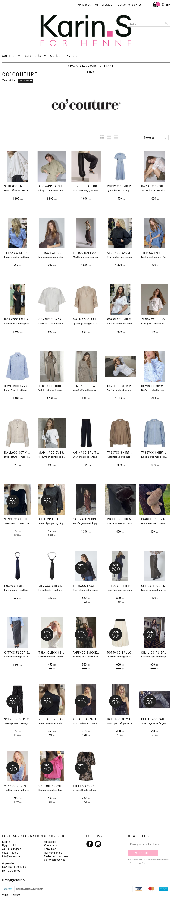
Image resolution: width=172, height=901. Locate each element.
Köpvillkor (50, 849)
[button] (102, 137)
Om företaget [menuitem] (104, 4)
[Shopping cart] (160, 5)
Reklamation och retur (56, 856)
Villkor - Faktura (11, 895)
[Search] (166, 23)
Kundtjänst (50, 845)
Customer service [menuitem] (130, 4)
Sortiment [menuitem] (10, 56)
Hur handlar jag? (53, 852)
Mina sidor (50, 841)
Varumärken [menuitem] (34, 56)
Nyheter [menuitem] (72, 56)
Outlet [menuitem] (55, 56)
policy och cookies (54, 859)
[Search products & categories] (148, 23)
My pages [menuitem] (84, 4)
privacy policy (140, 863)
